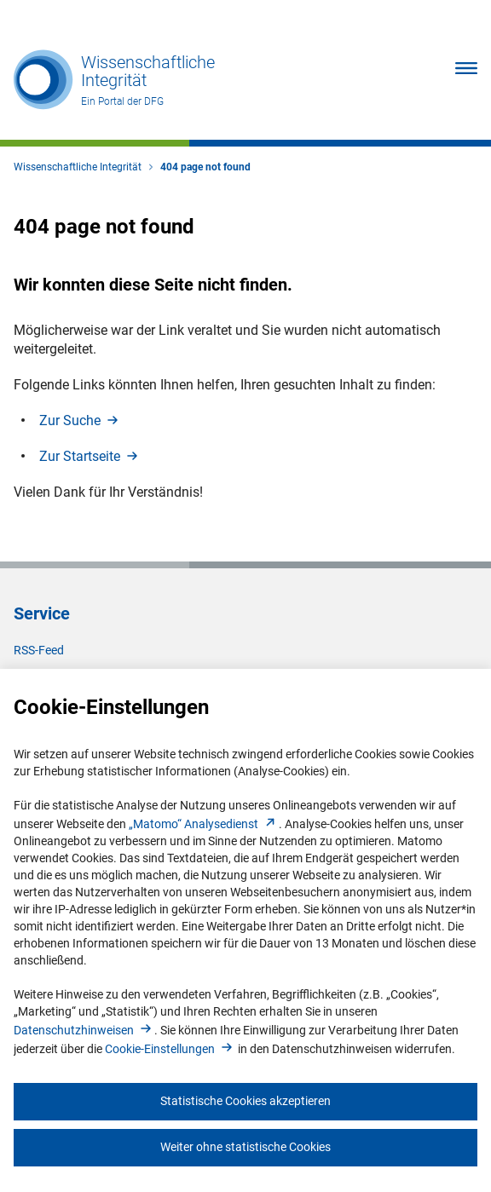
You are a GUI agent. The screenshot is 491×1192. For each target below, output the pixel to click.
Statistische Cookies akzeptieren (245, 1101)
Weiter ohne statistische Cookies (245, 1147)
